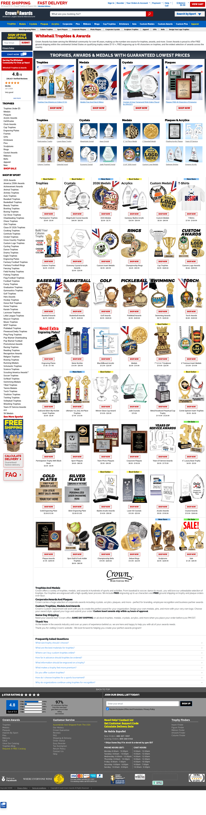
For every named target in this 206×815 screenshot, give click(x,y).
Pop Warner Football (13, 341)
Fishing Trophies (11, 275)
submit (26, 42)
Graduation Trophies (13, 287)
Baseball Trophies (12, 199)
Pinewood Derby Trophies (15, 331)
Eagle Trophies (10, 256)
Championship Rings (134, 265)
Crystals (33, 24)
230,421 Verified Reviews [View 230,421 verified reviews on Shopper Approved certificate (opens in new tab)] (17, 78)
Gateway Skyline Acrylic (134, 218)
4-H (5, 410)
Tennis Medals (10, 388)
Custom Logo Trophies (14, 243)
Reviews (57, 733)
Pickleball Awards (134, 315)
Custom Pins (182, 24)
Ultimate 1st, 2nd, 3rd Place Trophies (77, 412)
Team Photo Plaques (105, 461)
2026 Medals (105, 218)
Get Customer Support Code (121, 723)
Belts (6, 159)
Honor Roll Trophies (13, 303)
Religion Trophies (12, 356)
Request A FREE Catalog (14, 749)
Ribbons (87, 24)
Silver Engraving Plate (77, 511)
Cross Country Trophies (14, 240)
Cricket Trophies (11, 237)
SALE (4, 741)
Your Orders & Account (137, 3)
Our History (58, 727)
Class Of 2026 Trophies (14, 227)
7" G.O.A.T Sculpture (163, 363)
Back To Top (103, 689)
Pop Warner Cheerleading (15, 338)
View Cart (197, 4)
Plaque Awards (48, 558)
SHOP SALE (10, 168)
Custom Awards (165, 24)
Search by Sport (189, 13)
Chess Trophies (11, 221)
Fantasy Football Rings (14, 265)
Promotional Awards (13, 344)
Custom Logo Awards (191, 265)
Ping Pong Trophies (13, 334)
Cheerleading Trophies (14, 218)
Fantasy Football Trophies (16, 262)
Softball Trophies (11, 378)
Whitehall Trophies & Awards (15, 68)
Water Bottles (77, 363)
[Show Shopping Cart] (182, 4)
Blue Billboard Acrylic (105, 363)
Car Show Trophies (12, 215)
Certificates (9, 121)
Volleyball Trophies (12, 401)
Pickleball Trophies (12, 328)
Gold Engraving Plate (48, 511)
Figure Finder (178, 727)
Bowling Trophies (12, 208)
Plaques (44, 24)
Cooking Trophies (12, 230)
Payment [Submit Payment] (156, 3)
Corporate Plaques (134, 461)
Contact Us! (126, 720)
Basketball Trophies (13, 202)
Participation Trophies (48, 218)
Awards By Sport (10, 733)
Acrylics (55, 24)
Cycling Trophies (11, 246)
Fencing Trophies (11, 268)
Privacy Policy (8, 48)
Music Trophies (11, 322)
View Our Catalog (10, 743)
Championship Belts (106, 558)
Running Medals (11, 363)
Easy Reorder (59, 743)
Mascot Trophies (11, 319)
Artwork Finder (178, 733)
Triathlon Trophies (12, 394)
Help (55, 754)
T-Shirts (191, 218)
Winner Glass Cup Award (106, 411)
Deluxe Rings (134, 558)
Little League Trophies (14, 315)
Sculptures (8, 146)
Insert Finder (177, 725)
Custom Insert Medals (106, 265)
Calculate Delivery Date (119, 726)
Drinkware (124, 24)
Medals (22, 24)
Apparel (195, 24)
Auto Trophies (10, 196)
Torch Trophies (10, 391)
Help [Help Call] (167, 3)
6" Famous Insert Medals (191, 363)
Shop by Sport (11, 175)
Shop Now (56, 108)
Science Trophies (11, 369)
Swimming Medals (12, 382)
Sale (134, 24)
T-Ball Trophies (10, 385)
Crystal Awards (10, 152)
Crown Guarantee (61, 730)
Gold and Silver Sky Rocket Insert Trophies (48, 412)
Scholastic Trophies (13, 366)
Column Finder (178, 735)
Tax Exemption (60, 746)
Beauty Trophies (11, 205)
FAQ (55, 735)
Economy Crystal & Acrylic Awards (77, 266)
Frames (7, 133)
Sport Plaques (77, 461)
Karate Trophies (11, 309)
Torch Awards (191, 315)
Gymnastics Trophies (13, 290)
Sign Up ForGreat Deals (17, 36)
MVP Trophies (10, 325)
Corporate (67, 24)
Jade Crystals (134, 411)
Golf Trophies (10, 293)
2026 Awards (10, 180)
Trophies (11, 24)
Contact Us (58, 751)
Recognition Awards (13, 353)
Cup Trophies (109, 24)
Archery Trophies (11, 193)
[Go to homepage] (18, 14)
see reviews (59, 714)
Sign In (111, 3)
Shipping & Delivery (62, 738)
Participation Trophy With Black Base (48, 462)
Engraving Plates (11, 130)
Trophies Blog (8, 746)
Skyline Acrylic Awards (106, 511)
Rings (97, 24)
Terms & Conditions (39, 788)
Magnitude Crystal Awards (77, 218)
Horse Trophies (10, 306)
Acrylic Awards (10, 118)
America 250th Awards (14, 183)
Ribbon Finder (178, 730)
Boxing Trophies (11, 211)
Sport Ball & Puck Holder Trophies (77, 559)
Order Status (59, 741)
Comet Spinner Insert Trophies (191, 411)
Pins (78, 24)
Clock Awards (10, 124)
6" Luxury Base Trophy (191, 461)
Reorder (120, 3)
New (6, 165)
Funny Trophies (11, 284)
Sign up (186, 703)
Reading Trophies (12, 350)
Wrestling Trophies (12, 404)
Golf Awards (106, 315)
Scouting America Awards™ (16, 372)
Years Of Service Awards (15, 407)
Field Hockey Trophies (14, 271)
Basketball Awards (77, 315)
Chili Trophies (10, 224)
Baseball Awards (48, 315)
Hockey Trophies (11, 300)
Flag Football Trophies (14, 278)
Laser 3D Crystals (134, 511)
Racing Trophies (11, 347)
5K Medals (8, 413)
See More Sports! (13, 416)
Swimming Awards (162, 315)
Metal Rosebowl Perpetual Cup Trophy (162, 412)
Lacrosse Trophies (12, 312)
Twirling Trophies (12, 397)
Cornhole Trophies (12, 234)
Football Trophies (12, 281)
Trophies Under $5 (12, 108)
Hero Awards (9, 297)
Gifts (6, 137)
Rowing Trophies (11, 360)
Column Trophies (48, 265)
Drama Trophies (11, 252)
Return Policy (59, 749)
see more (17, 98)
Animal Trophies (11, 189)
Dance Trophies (11, 249)
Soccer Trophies (11, 375)
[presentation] (164, 777)
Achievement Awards (13, 186)
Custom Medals (147, 24)
